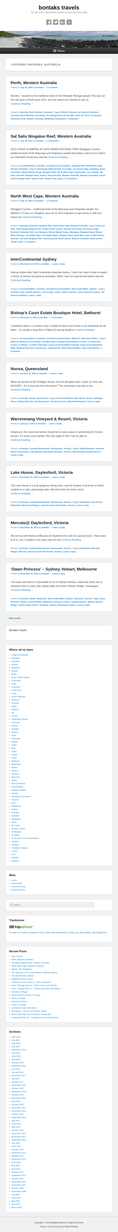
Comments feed (18, 886)
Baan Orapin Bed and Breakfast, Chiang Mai (31, 1014)
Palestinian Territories (20, 796)
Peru (13, 803)
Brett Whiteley (27, 115)
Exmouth (33, 226)
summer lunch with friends (53, 505)
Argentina (15, 658)
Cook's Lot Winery (19, 345)
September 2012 (18, 1159)
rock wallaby (93, 172)
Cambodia (15, 680)
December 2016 (18, 1085)
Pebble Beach (97, 235)
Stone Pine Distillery (71, 348)
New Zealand (17, 787)
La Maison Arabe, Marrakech (24, 1008)
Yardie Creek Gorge (54, 178)
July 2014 (15, 1120)
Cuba (13, 693)
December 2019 (18, 1050)
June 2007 (16, 1198)
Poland (14, 809)
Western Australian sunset (92, 175)
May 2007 (15, 1201)
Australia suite (17, 292)
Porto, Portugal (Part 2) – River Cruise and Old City (34, 985)
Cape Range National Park (48, 169)
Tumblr (69, 22)
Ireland (14, 742)
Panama (15, 800)
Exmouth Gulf (26, 232)
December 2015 (18, 1098)
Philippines (16, 806)
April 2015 (15, 1101)
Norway (14, 793)
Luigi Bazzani (36, 452)
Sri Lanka (15, 825)
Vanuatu (15, 857)
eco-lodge (67, 169)
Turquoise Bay (54, 175)
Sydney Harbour (79, 602)
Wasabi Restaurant (77, 401)
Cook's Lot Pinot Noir (90, 341)
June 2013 (16, 1146)
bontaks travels (59, 7)
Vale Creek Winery (90, 348)
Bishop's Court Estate (30, 341)
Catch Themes (71, 1226)
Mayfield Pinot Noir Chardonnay (31, 348)
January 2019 (17, 1062)
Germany (15, 722)
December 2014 (18, 1108)
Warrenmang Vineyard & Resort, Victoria (49, 419)
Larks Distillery (35, 602)
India (13, 735)
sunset (43, 175)
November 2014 (18, 1111)
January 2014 (17, 1130)
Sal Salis (15, 238)
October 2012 (17, 1156)
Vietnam (15, 861)
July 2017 (15, 1079)
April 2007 (15, 1204)
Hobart (32, 598)
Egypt (13, 706)
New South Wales (80, 289)
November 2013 (18, 1136)
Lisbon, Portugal (18, 1004)
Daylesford (85, 502)
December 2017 (18, 1075)
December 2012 (18, 1153)
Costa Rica (16, 690)
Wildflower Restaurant (55, 119)
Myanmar (15, 777)
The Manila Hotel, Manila (22, 976)
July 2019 (15, 1053)
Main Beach (79, 398)
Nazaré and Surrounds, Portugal (25, 995)
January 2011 (17, 1178)
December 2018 (18, 1066)
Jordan (14, 754)
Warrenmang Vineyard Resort (86, 452)
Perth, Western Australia (34, 82)
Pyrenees (58, 452)
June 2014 (16, 1124)
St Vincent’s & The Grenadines (25, 838)
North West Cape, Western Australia (45, 196)
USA (13, 854)
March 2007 (16, 1207)
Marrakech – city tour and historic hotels (29, 1011)
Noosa (32, 398)
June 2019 (16, 1056)
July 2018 (15, 1069)
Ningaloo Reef (78, 166)
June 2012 (16, 1162)
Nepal (14, 780)
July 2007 (15, 1194)
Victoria (67, 448)
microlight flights (50, 235)
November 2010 (18, 1185)
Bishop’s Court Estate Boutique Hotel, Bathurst (55, 312)
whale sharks (96, 238)
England (15, 709)
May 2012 (15, 1165)
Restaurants (57, 448)
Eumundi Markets (65, 398)
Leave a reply (58, 264)
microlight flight (33, 235)
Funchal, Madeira (19, 1001)
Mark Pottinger (18, 235)
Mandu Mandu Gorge (32, 172)
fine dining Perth (54, 115)
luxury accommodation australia (64, 345)
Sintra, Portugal (18, 998)
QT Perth (85, 115)
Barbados (15, 668)
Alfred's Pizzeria (68, 112)
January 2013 (17, 1149)
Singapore (15, 819)
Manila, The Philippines (21, 969)
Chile (13, 684)
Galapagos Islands (19, 719)
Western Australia (43, 112)
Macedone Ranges (31, 505)
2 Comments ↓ (53, 141)
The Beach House (58, 401)
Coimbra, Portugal (19, 992)
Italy (13, 748)
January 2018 (17, 1072)
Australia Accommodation (58, 166)
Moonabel (48, 452)
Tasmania (78, 598)
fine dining (40, 115)
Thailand (15, 845)
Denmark (15, 700)
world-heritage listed (20, 178)
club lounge (47, 292)
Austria (14, 664)
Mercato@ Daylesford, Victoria (39, 522)
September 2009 (18, 1191)
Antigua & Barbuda (19, 655)
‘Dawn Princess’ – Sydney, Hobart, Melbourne (54, 569)
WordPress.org (18, 890)
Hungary (15, 729)
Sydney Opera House (28, 605)
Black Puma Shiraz (19, 452)
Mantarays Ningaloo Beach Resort (86, 232)
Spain (13, 822)
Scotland (15, 816)
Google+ (62, 22)
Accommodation (27, 166)
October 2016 (17, 1088)
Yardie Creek (37, 178)
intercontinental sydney (89, 292)
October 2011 (17, 1172)
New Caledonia (18, 783)
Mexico (14, 767)
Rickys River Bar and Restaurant (33, 401)
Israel (13, 745)
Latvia (14, 758)
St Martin (15, 835)
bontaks (39, 87)
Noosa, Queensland (29, 368)
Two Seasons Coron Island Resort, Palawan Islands (34, 972)
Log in (14, 880)
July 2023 (15, 1046)
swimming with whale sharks (57, 238)
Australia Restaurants (39, 448)
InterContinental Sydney (34, 259)
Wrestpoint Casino (67, 605)
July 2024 (15, 1040)
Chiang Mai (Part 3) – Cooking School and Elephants (34, 1017)
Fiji (12, 713)
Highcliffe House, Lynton (22, 979)
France (14, 716)
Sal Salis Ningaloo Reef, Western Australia (51, 136)
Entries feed (16, 883)
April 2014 (15, 1127)
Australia (24, 112)
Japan (14, 751)
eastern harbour (69, 292)
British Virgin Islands (20, 677)
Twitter (55, 22)
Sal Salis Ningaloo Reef (27, 175)
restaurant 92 (54, 348)
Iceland (14, 732)
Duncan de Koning (73, 229)
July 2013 (15, 1143)
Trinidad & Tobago (19, 848)
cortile (57, 292)
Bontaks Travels (18, 630)
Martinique (16, 764)
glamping (94, 169)
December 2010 (18, 1182)
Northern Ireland (18, 790)
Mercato (23, 551)
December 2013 (18, 1133)
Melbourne (42, 598)
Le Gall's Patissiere (38, 345)
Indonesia (15, 738)
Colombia (15, 687)
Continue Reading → (22, 103)
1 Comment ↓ (53, 87)
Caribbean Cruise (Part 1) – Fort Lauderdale (30, 982)
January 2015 (17, 1104)
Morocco (15, 774)
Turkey (14, 851)
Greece (14, 726)
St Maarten (16, 832)
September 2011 (18, 1175)
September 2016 (18, 1091)
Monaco (14, 770)
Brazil (13, 674)
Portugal (15, 812)
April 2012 (15, 1169)
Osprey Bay (80, 172)
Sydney (92, 289)
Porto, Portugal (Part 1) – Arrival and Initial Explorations (35, 988)
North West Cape (94, 166)
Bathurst (76, 338)
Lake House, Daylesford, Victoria (42, 472)
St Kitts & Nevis (18, 828)
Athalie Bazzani (87, 448)
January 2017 (17, 1082)
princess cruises (62, 602)
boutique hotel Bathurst (68, 341)
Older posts (13, 618)
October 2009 (17, 1188)
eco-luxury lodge (81, 169)
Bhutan (14, 671)
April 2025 (15, 1037)
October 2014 (17, 1114)
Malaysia (15, 761)
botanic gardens (33, 292)
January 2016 (17, 1095)
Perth (31, 112)
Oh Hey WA (68, 115)
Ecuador (15, 703)
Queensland (42, 398)
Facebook (48, 22)
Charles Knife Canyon (52, 229)
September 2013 (18, 1140)
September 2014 (18, 1117)
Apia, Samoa (17, 956)
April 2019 (15, 1059)
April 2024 (15, 1043)
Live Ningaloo (41, 232)
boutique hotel (49, 341)
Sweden (15, 841)
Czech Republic (18, 696)
